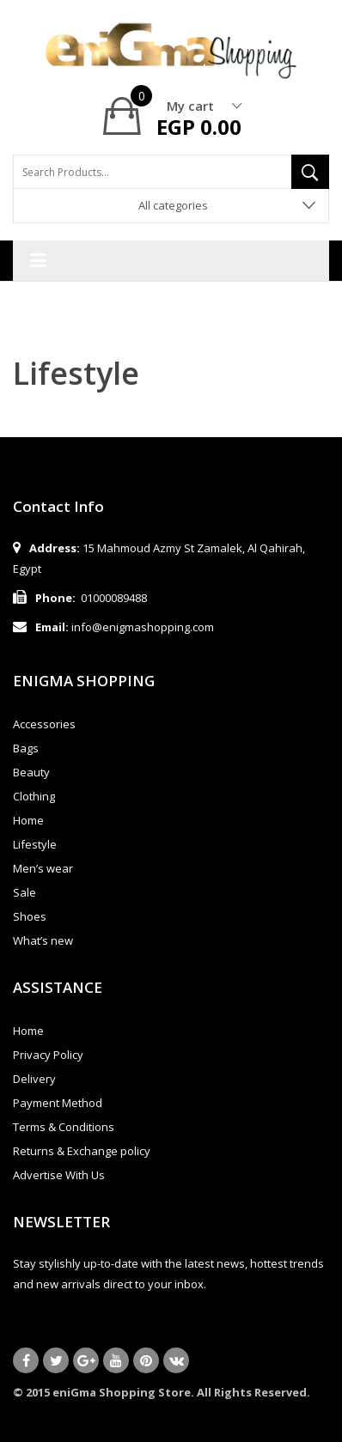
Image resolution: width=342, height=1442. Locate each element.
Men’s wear (43, 868)
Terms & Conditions (63, 1127)
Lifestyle (35, 844)
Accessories (44, 724)
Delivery (34, 1078)
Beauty (31, 772)
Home (28, 820)
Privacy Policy (48, 1054)
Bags (26, 748)
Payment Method (57, 1102)
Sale (24, 892)
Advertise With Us (59, 1175)
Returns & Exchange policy (81, 1151)
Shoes (29, 916)
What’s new (43, 940)
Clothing (34, 796)
